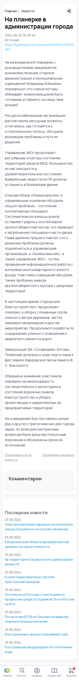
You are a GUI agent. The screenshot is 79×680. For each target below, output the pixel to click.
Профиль (37, 672)
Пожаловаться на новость (18, 457)
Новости (27, 11)
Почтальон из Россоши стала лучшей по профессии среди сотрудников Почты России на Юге (39, 599)
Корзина (71, 672)
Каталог (22, 672)
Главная (11, 11)
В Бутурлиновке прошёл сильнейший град (36, 634)
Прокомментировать (58, 455)
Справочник (54, 672)
